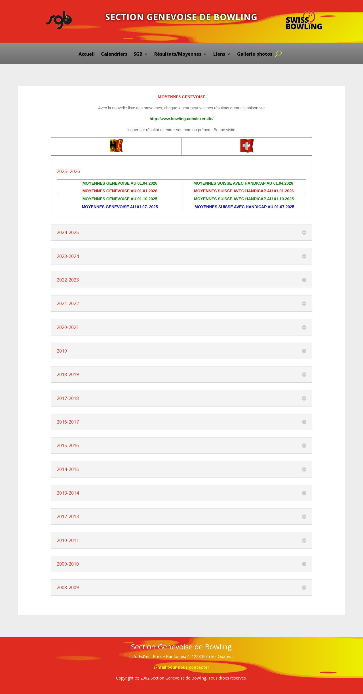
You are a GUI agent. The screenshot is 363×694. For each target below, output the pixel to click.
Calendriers (114, 54)
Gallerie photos (254, 54)
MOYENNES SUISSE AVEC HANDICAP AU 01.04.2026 (243, 183)
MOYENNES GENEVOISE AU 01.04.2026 (120, 183)
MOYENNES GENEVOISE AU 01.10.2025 (120, 199)
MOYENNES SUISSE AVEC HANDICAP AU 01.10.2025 (244, 199)
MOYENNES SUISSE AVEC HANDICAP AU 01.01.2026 (244, 191)
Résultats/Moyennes (177, 54)
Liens (219, 54)
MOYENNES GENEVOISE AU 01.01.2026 (120, 191)
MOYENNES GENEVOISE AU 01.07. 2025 (120, 207)
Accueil (87, 54)
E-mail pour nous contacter (181, 667)
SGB (138, 54)
